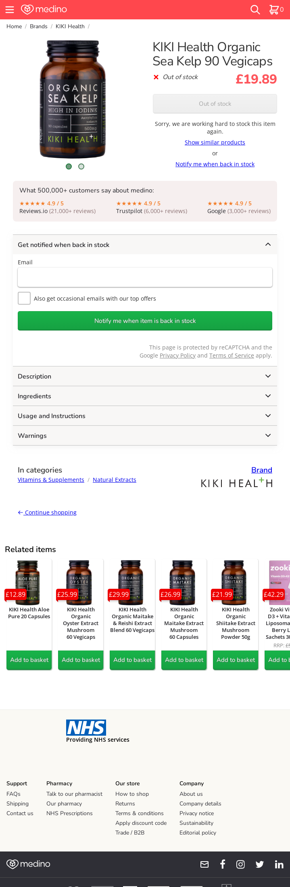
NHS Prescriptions (69, 813)
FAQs (13, 794)
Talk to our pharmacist (74, 794)
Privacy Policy (178, 355)
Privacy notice (196, 813)
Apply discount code (141, 823)
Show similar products (215, 142)
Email (25, 262)
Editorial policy (197, 833)
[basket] (276, 9)
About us (191, 794)
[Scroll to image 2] (81, 166)
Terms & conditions (139, 813)
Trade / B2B (129, 833)
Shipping (17, 804)
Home (14, 26)
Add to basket (29, 660)
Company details (200, 804)
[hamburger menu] (9, 9)
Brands (39, 26)
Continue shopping (47, 512)
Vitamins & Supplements (51, 479)
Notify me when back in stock (215, 164)
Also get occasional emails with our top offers (87, 298)
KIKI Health (70, 26)
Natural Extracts (114, 479)
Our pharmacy (64, 804)
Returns (125, 804)
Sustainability (196, 823)
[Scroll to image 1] (68, 166)
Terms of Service (231, 355)
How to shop (132, 794)
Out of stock (215, 104)
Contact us (19, 813)
